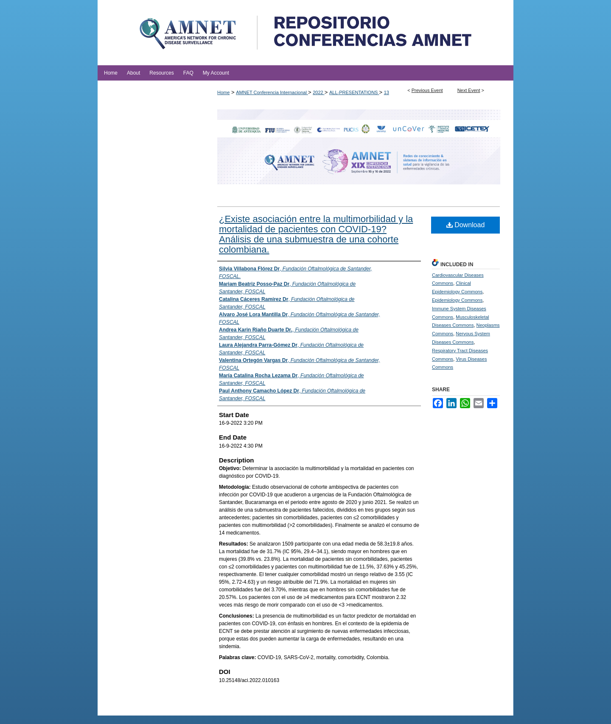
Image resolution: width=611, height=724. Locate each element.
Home (223, 92)
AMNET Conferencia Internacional (272, 92)
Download (465, 224)
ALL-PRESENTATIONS (354, 92)
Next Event (468, 90)
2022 (319, 92)
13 (386, 92)
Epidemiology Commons (457, 300)
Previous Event (427, 90)
